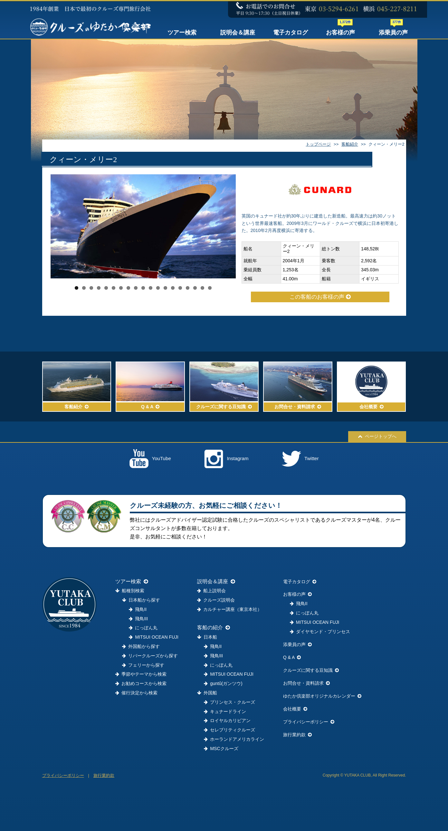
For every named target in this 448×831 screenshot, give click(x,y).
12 (158, 288)
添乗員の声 (393, 31)
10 (143, 288)
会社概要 (295, 708)
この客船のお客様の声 (320, 297)
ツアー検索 (181, 32)
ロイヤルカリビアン (227, 720)
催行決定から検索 (136, 692)
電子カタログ (290, 32)
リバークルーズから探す (150, 655)
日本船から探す (141, 600)
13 (165, 288)
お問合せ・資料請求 (306, 683)
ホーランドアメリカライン (234, 739)
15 (180, 288)
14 (173, 288)
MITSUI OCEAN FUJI (153, 637)
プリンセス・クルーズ (229, 702)
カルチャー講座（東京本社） (229, 609)
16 (187, 288)
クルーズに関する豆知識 (311, 670)
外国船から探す (141, 646)
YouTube (150, 459)
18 (202, 288)
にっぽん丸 (143, 627)
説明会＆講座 (237, 32)
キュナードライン (225, 711)
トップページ (318, 144)
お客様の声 (340, 31)
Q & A (292, 657)
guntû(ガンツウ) (223, 683)
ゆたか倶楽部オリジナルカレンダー (322, 696)
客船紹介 (349, 144)
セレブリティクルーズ (229, 729)
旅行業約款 (297, 734)
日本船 (207, 637)
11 (150, 288)
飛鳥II (138, 609)
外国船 (207, 692)
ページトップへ (377, 436)
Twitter (300, 459)
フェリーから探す (143, 665)
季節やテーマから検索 (141, 674)
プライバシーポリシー (308, 721)
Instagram (226, 459)
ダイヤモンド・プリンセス (320, 631)
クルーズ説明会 (216, 600)
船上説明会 (211, 590)
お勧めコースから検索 (141, 683)
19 (210, 288)
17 (195, 288)
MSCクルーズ (221, 748)
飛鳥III (138, 618)
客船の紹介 (213, 627)
